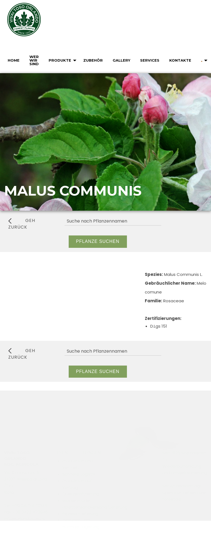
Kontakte (180, 60)
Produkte (60, 60)
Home (14, 60)
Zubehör (93, 60)
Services (149, 60)
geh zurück (21, 223)
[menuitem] (13, 60)
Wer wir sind (34, 60)
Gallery (121, 60)
